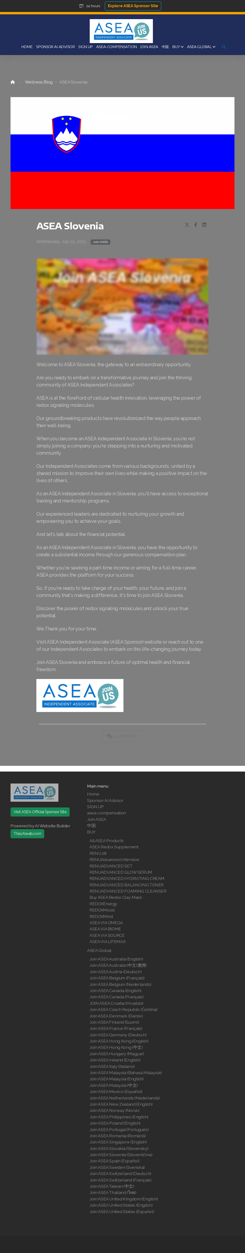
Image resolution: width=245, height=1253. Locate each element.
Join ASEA (100, 242)
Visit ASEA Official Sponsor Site (40, 812)
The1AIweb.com (27, 833)
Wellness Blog (39, 81)
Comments (122, 736)
